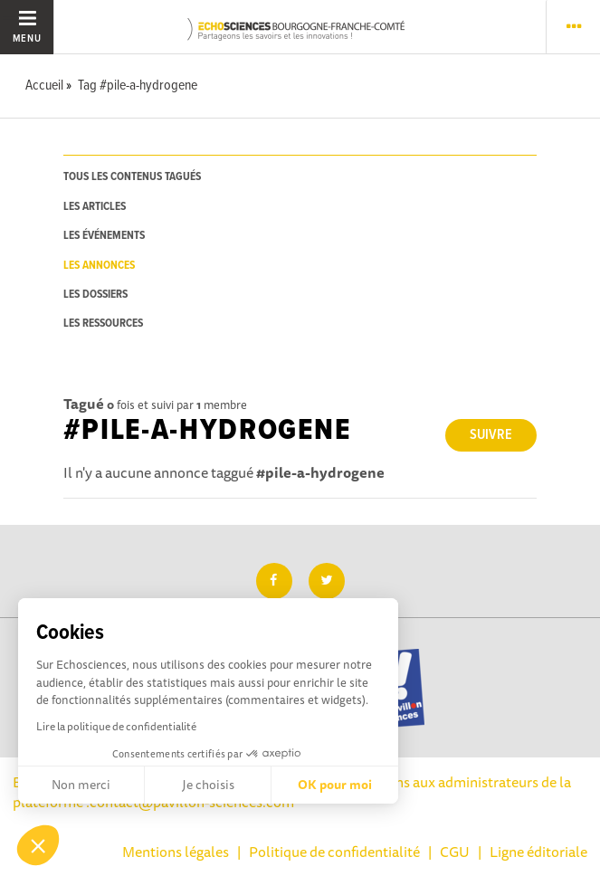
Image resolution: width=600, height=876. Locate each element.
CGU (455, 851)
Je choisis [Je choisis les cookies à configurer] (208, 785)
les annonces (99, 265)
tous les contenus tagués (132, 177)
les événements (104, 235)
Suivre (491, 434)
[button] (38, 845)
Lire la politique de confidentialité (116, 726)
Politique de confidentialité (334, 851)
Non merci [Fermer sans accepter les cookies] (81, 785)
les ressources (103, 323)
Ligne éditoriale (538, 851)
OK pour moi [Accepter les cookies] (335, 785)
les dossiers (95, 294)
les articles (94, 206)
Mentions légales (175, 851)
